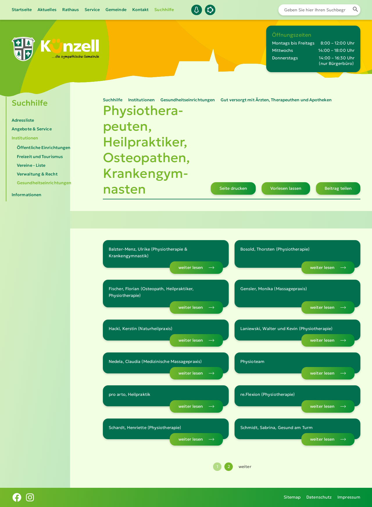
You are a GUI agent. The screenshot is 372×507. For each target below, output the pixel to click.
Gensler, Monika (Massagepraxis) (273, 288)
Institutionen (25, 138)
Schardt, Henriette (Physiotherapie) (145, 427)
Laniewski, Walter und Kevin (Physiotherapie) (286, 328)
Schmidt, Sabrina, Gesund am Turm (276, 427)
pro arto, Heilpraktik (129, 394)
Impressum (348, 497)
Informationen (26, 194)
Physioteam (252, 361)
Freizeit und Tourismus (40, 156)
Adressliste (23, 120)
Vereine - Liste (31, 165)
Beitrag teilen (338, 188)
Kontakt (140, 9)
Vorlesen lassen (285, 188)
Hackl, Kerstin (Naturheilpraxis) (140, 328)
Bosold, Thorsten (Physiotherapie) (275, 249)
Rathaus (70, 9)
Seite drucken (233, 188)
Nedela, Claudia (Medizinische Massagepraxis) (155, 361)
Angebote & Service (32, 129)
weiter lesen (190, 267)
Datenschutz (319, 497)
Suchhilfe (164, 9)
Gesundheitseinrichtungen (44, 182)
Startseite (22, 9)
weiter (245, 466)
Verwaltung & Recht (37, 174)
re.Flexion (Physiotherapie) (267, 394)
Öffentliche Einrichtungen (43, 147)
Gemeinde (115, 9)
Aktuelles (46, 9)
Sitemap (292, 497)
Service (92, 9)
